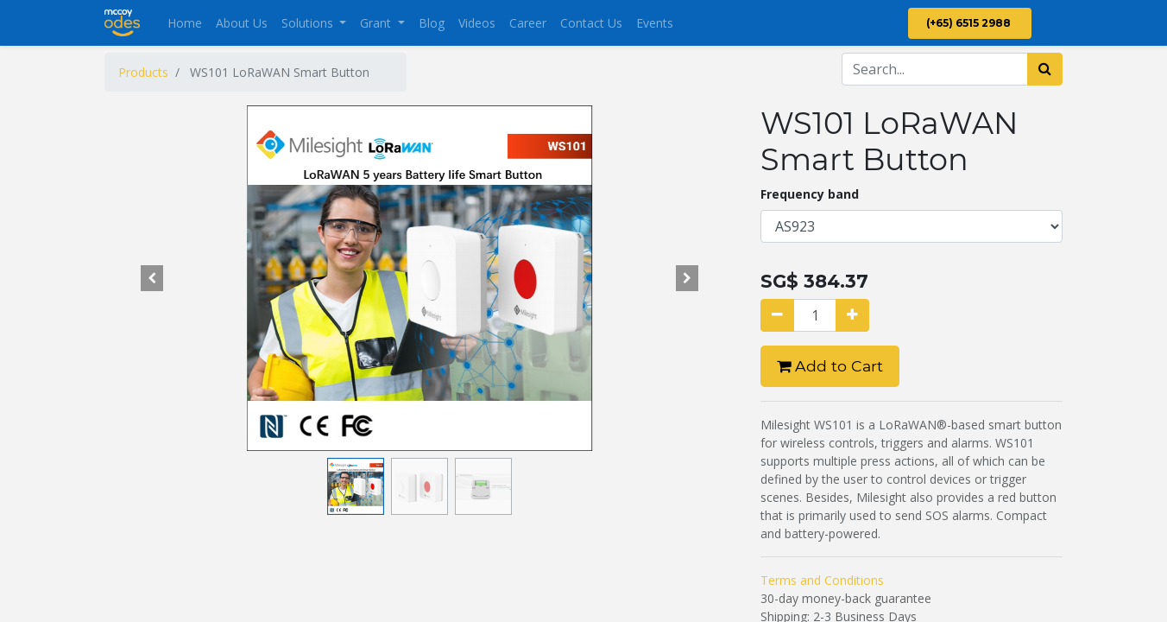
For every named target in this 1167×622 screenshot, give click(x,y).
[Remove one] (777, 315)
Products (143, 72)
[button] (151, 278)
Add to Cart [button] (830, 366)
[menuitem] (185, 23)
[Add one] (852, 315)
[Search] (1045, 69)
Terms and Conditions (822, 580)
